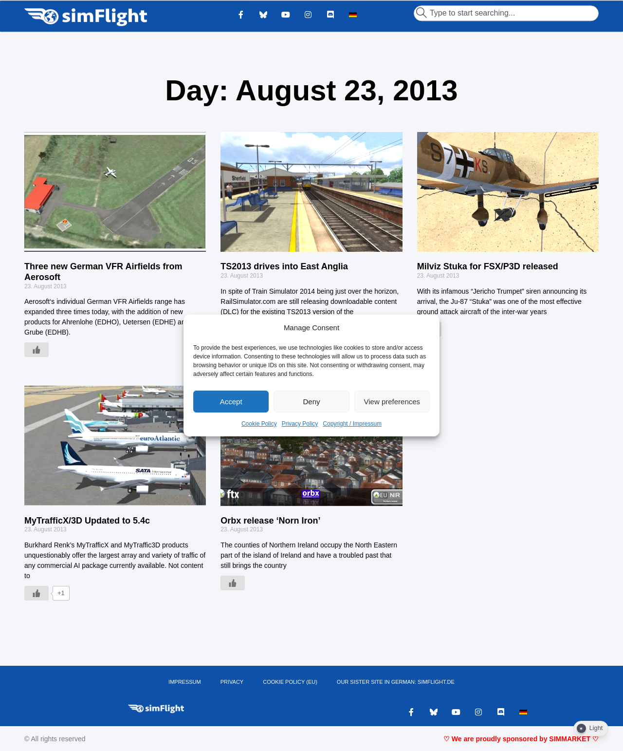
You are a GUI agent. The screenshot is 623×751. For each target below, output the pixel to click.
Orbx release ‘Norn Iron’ (270, 521)
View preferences (392, 401)
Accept (231, 401)
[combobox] (506, 13)
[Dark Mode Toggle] (590, 728)
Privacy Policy (300, 423)
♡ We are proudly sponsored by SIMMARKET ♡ (521, 739)
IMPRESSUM (184, 682)
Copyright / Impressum (352, 423)
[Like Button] (36, 349)
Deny (311, 401)
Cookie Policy (259, 423)
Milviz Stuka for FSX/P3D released (487, 266)
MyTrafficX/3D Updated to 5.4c (87, 521)
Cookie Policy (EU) (290, 682)
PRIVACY (231, 682)
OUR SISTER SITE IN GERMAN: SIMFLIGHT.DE (396, 682)
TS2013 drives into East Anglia (284, 266)
